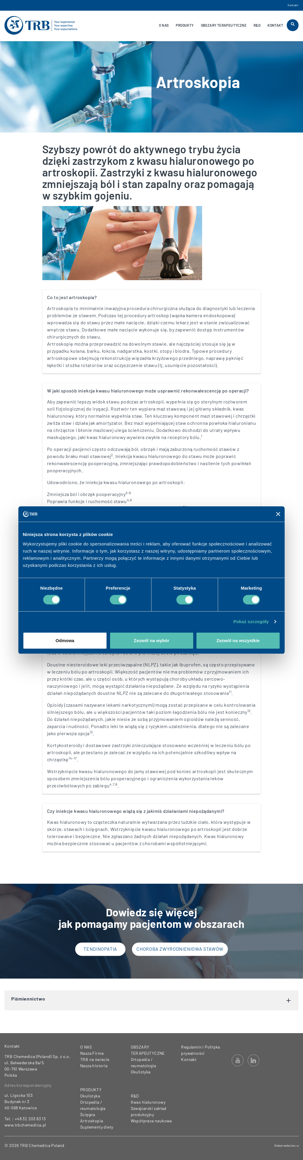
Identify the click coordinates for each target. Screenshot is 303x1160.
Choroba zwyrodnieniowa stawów (179, 949)
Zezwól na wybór (151, 640)
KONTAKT (275, 25)
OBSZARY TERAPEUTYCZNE (223, 25)
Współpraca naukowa (151, 1120)
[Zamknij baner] (278, 514)
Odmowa (65, 640)
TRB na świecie (94, 1059)
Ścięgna (87, 1114)
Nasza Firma (92, 1053)
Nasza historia (94, 1065)
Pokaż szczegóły (251, 621)
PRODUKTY (185, 25)
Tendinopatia (100, 949)
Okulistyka (90, 1095)
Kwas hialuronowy (148, 1102)
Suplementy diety (96, 1126)
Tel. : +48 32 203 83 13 (25, 1118)
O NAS (164, 25)
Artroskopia (91, 1120)
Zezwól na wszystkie (238, 640)
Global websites (286, 1145)
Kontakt (293, 5)
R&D (257, 25)
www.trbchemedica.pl (25, 1124)
